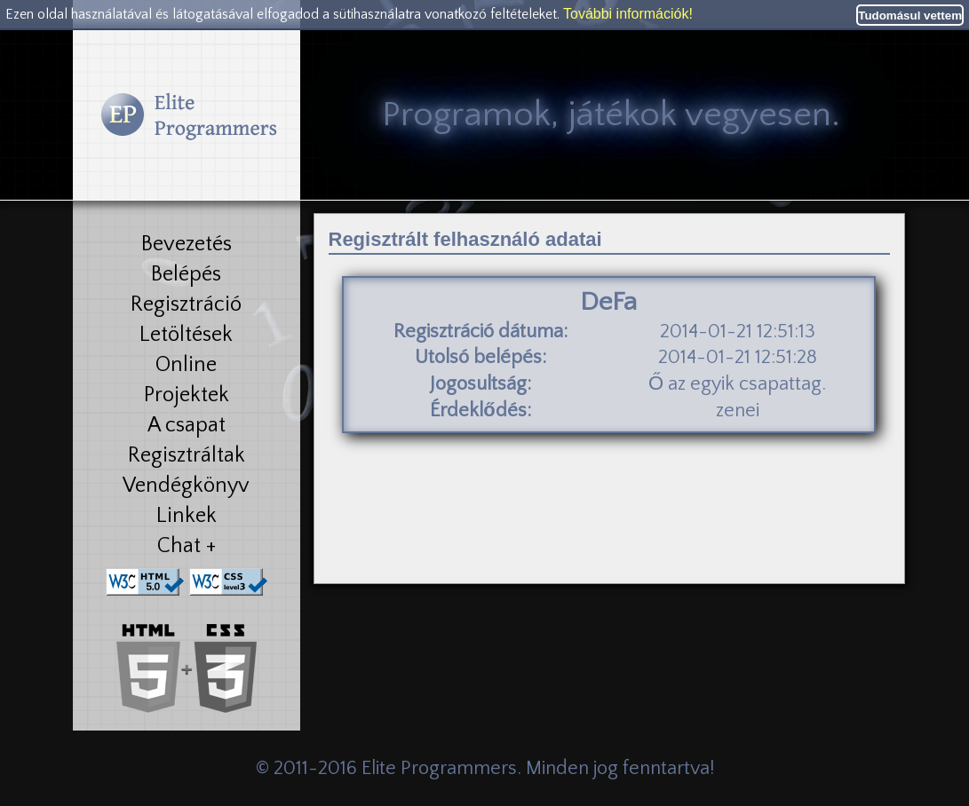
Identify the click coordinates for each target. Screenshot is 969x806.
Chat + (186, 545)
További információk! (628, 13)
